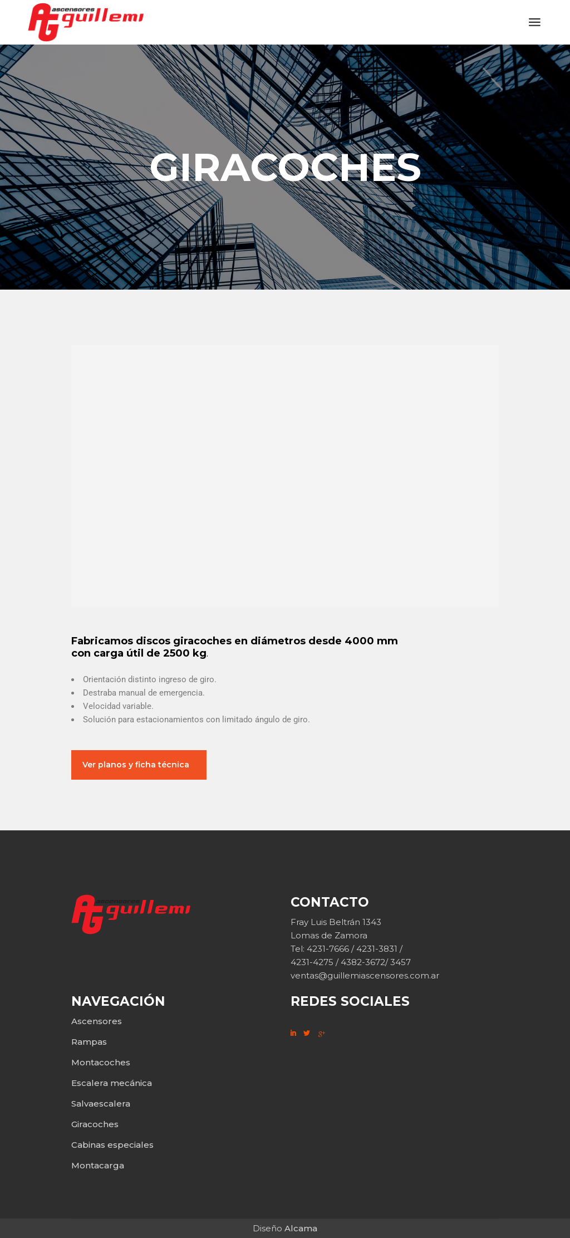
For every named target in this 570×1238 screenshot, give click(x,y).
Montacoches (100, 1062)
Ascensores (96, 1021)
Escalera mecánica (111, 1083)
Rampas (89, 1041)
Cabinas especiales (112, 1144)
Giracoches (95, 1124)
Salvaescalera (100, 1103)
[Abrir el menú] (534, 22)
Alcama (300, 1228)
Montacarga (97, 1165)
